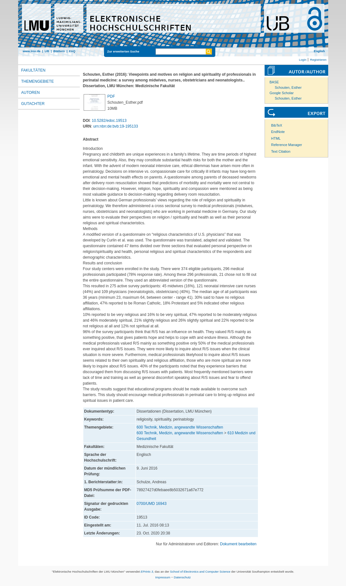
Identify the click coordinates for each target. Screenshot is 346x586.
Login (302, 59)
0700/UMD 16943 (152, 503)
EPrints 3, (147, 571)
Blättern (59, 51)
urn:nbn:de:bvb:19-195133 (115, 126)
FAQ (72, 51)
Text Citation (281, 151)
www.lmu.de (32, 51)
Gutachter (33, 103)
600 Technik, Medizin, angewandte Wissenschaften (180, 427)
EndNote (278, 132)
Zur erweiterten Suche (123, 51)
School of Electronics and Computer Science (200, 571)
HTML (276, 138)
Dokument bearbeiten (238, 544)
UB (47, 51)
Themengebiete (37, 81)
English (319, 51)
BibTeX (276, 125)
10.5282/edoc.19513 (109, 120)
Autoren (30, 92)
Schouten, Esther (288, 87)
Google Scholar (282, 93)
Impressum (162, 577)
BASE (274, 82)
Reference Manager (286, 145)
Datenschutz (182, 577)
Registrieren (318, 59)
